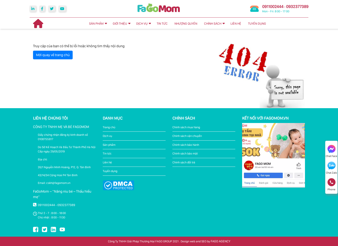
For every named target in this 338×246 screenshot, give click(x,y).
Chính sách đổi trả (183, 162)
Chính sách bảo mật (185, 153)
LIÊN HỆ (235, 23)
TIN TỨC (162, 23)
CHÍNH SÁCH (212, 23)
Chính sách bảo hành (185, 145)
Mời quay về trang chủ (53, 55)
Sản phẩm (109, 145)
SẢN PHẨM (96, 23)
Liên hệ (107, 162)
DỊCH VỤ (142, 23)
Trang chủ (109, 127)
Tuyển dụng (110, 171)
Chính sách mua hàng (186, 127)
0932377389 (297, 6)
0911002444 (272, 6)
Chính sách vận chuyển (187, 136)
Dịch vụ (107, 136)
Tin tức (107, 153)
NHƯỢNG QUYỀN (185, 23)
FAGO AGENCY (220, 241)
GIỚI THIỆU (120, 23)
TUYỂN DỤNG (257, 23)
